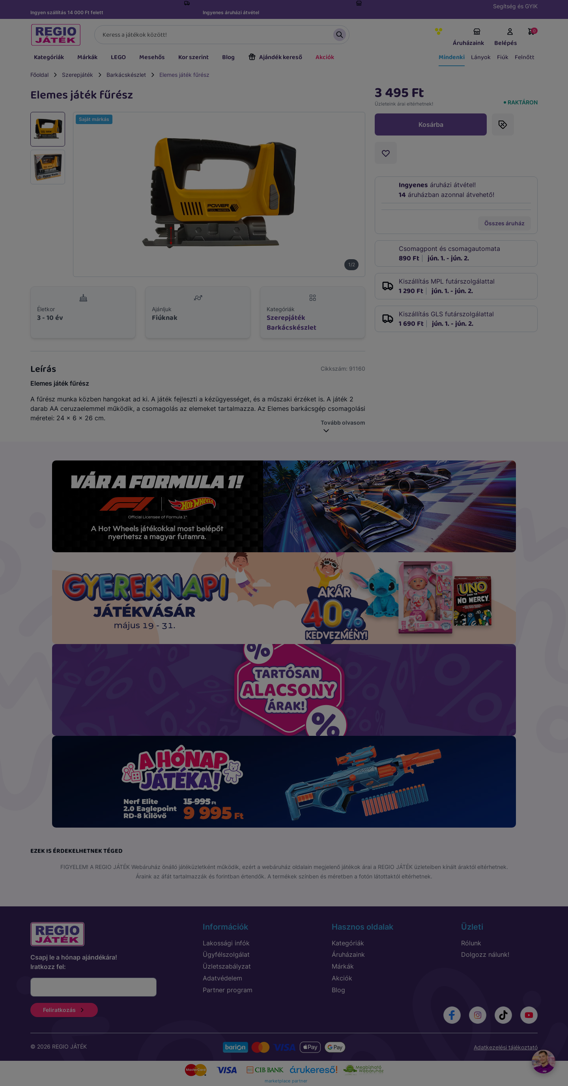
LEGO (118, 57)
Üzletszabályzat (227, 966)
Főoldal (39, 74)
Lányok (481, 57)
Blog (228, 57)
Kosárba (431, 124)
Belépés (505, 38)
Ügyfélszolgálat (226, 954)
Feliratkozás (64, 1009)
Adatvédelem (222, 978)
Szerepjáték (77, 74)
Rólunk (471, 943)
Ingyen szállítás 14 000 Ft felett (66, 12)
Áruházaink (468, 38)
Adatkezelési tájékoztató (506, 1047)
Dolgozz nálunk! (485, 954)
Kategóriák (49, 57)
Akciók (325, 57)
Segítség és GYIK (515, 6)
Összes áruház (504, 223)
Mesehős (152, 57)
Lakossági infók (226, 943)
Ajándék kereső (275, 57)
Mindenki (452, 57)
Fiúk (502, 57)
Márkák (87, 57)
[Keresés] (221, 34)
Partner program (227, 990)
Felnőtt (524, 57)
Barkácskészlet (126, 74)
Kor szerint (193, 57)
